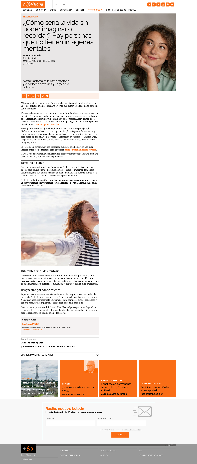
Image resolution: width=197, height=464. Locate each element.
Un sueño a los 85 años (32, 343)
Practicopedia (95, 11)
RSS (140, 451)
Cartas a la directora (114, 377)
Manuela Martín (32, 56)
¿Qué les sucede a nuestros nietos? (76, 388)
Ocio (108, 11)
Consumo (28, 371)
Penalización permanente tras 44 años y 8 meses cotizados (116, 385)
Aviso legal (65, 451)
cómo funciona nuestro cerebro (80, 150)
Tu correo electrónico (106, 418)
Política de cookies (108, 451)
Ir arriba (168, 445)
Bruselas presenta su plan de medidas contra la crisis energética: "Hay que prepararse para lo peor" (39, 384)
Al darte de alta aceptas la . (121, 430)
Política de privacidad (70, 455)
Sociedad (27, 11)
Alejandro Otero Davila (74, 394)
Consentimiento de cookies (151, 455)
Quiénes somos (27, 459)
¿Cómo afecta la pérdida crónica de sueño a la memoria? (48, 346)
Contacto (103, 455)
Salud (53, 11)
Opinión (80, 11)
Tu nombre (50, 418)
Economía (41, 11)
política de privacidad (132, 430)
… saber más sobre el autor (32, 330)
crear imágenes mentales (46, 124)
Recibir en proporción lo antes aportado (157, 388)
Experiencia (66, 11)
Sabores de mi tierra (125, 11)
